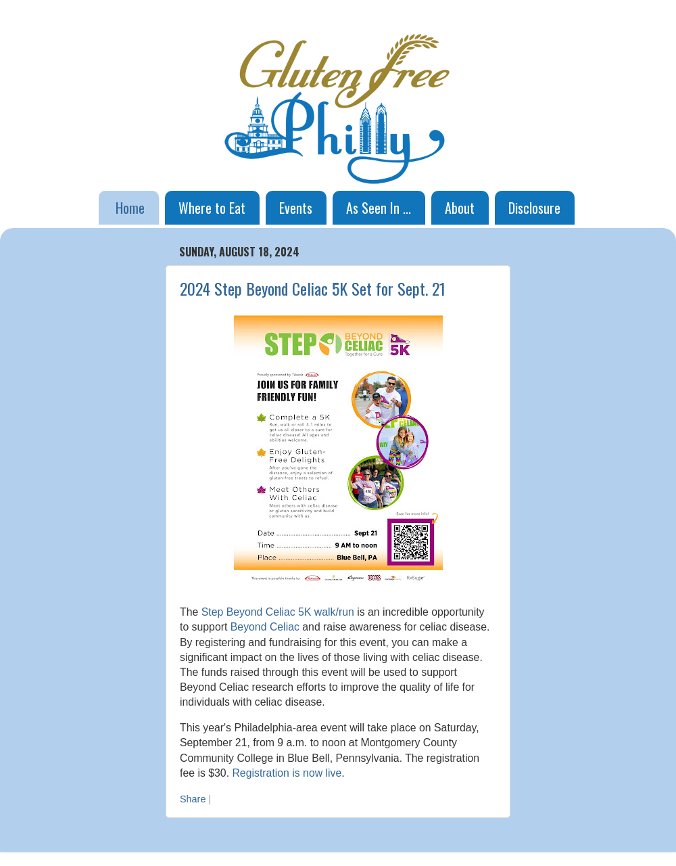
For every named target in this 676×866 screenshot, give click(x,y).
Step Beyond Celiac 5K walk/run (277, 612)
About (460, 208)
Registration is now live (286, 773)
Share (193, 799)
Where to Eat (211, 208)
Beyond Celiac (265, 627)
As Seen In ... (378, 208)
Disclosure (534, 208)
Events (295, 208)
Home (130, 208)
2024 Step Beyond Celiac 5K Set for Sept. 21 (312, 288)
